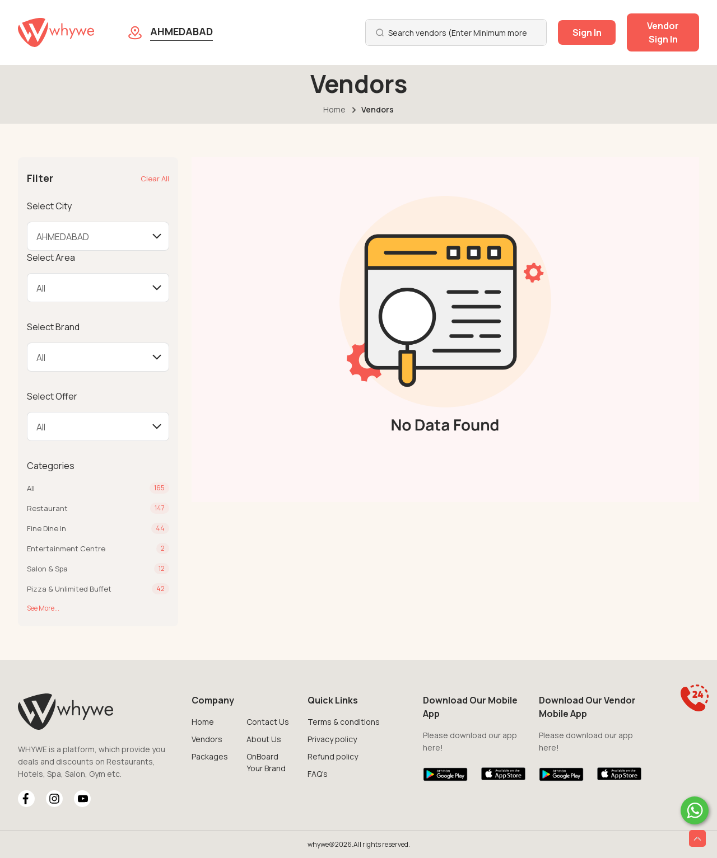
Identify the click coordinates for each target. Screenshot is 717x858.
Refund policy (333, 756)
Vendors (207, 739)
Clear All (155, 179)
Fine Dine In (46, 528)
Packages (210, 756)
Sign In (587, 32)
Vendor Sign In (663, 32)
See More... (43, 608)
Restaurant (47, 508)
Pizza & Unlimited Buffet (69, 589)
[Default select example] (98, 236)
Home (334, 109)
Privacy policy (332, 739)
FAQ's (318, 773)
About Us (263, 739)
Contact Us (267, 721)
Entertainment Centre (66, 548)
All (31, 488)
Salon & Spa (47, 569)
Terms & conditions (344, 721)
